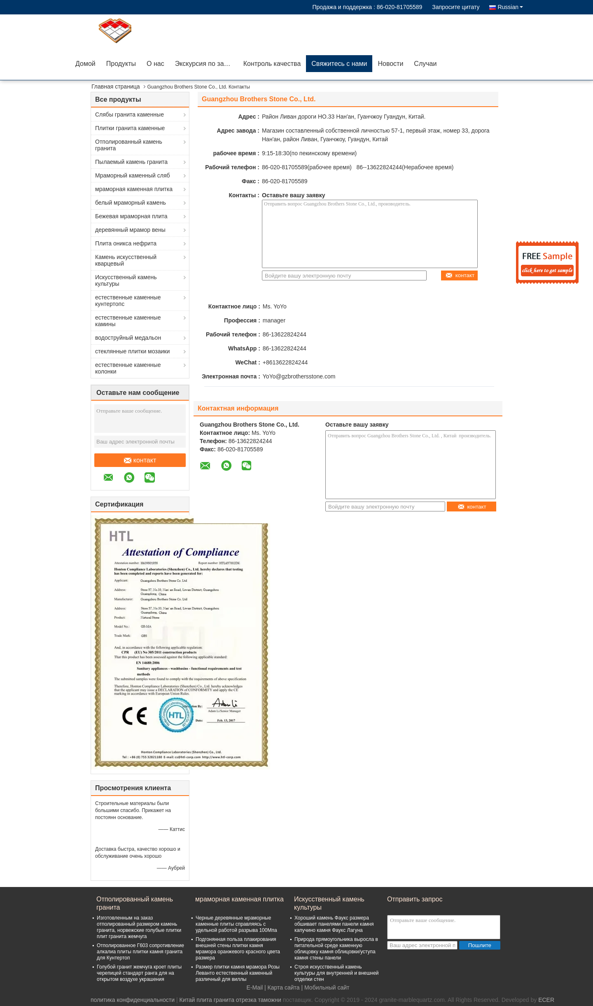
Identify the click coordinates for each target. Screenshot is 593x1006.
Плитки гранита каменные (130, 128)
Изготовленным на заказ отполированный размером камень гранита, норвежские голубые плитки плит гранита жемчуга (139, 927)
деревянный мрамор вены (130, 229)
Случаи (425, 63)
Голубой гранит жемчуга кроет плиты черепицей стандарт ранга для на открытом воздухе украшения (139, 973)
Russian (510, 7)
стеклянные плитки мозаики (132, 351)
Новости (390, 63)
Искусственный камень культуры (126, 280)
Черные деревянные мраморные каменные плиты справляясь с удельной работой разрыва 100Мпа (236, 924)
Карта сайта (284, 987)
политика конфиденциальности (133, 1000)
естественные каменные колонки (128, 368)
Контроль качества (272, 63)
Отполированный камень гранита (128, 145)
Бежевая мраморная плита (131, 216)
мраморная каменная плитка (134, 189)
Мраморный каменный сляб (132, 175)
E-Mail (255, 987)
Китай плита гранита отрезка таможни (230, 1000)
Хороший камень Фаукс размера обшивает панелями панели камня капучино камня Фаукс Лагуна (334, 924)
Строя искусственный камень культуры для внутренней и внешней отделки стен (336, 973)
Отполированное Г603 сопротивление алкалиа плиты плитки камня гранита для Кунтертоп (140, 952)
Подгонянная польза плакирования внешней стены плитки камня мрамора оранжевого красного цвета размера (238, 948)
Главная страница (115, 86)
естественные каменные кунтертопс (128, 300)
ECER (546, 1000)
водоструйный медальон (128, 337)
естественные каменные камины (128, 320)
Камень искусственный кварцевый (125, 260)
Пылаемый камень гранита (131, 162)
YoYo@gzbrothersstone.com (299, 376)
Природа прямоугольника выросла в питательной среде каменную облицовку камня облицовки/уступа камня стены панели (336, 948)
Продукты (121, 63)
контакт (140, 460)
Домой (85, 63)
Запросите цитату (455, 7)
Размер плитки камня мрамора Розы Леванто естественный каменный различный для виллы (238, 973)
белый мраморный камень (130, 202)
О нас (155, 63)
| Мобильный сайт (325, 987)
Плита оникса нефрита (125, 243)
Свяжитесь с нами (339, 63)
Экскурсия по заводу (206, 63)
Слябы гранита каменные (129, 114)
